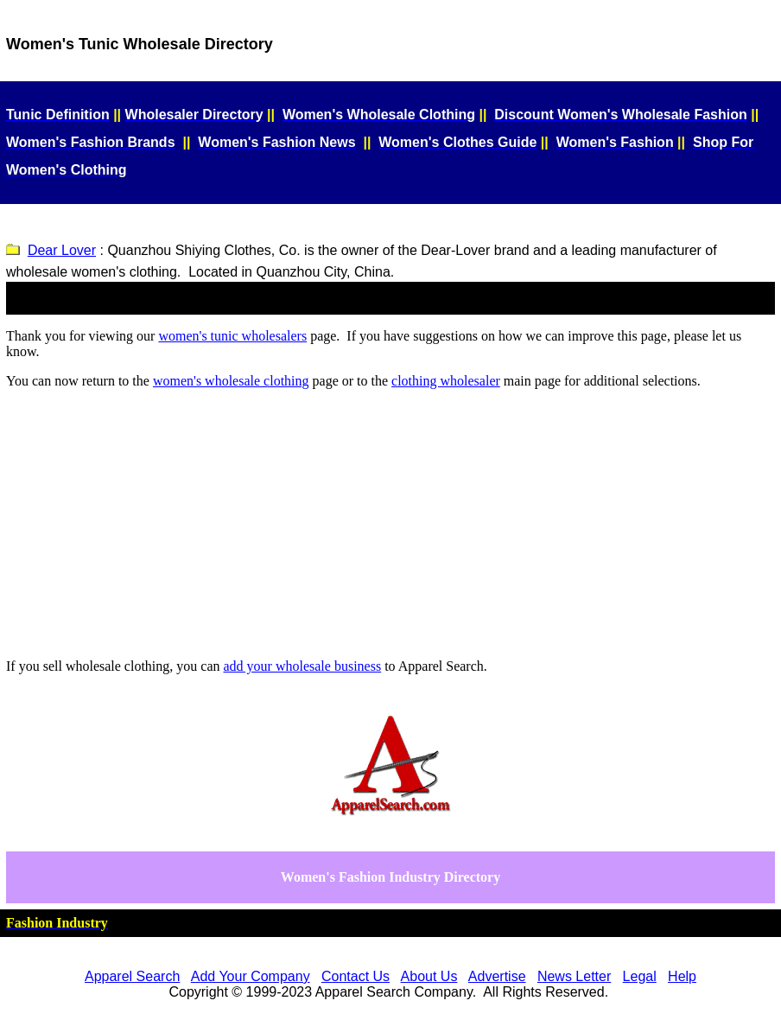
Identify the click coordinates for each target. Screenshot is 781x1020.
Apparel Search (132, 976)
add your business (303, 666)
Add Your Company (250, 976)
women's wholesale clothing (231, 380)
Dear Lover (62, 250)
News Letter (574, 976)
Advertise (497, 976)
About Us (429, 976)
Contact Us (355, 976)
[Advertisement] (390, 524)
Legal (640, 976)
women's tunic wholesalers (232, 335)
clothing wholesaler (445, 380)
